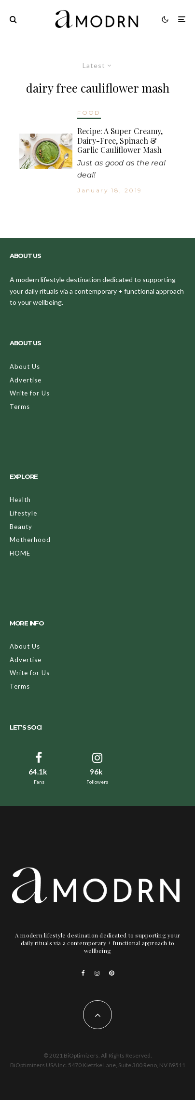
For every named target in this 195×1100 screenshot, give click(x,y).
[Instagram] (97, 973)
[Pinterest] (111, 973)
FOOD (89, 112)
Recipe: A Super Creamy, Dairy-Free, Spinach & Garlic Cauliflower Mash (120, 140)
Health (20, 499)
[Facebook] (83, 973)
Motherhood (30, 539)
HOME (20, 553)
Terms (20, 406)
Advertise (26, 380)
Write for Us (30, 393)
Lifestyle (23, 513)
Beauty (21, 526)
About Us (25, 366)
